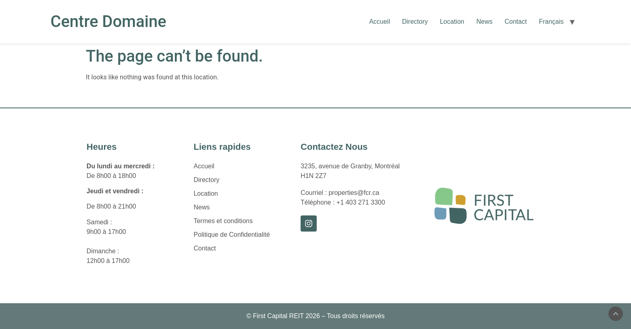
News (484, 21)
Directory (415, 21)
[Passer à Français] (551, 21)
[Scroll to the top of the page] (615, 313)
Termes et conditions (223, 220)
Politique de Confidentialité (231, 234)
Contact (515, 21)
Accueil (379, 21)
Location (452, 21)
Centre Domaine (108, 21)
